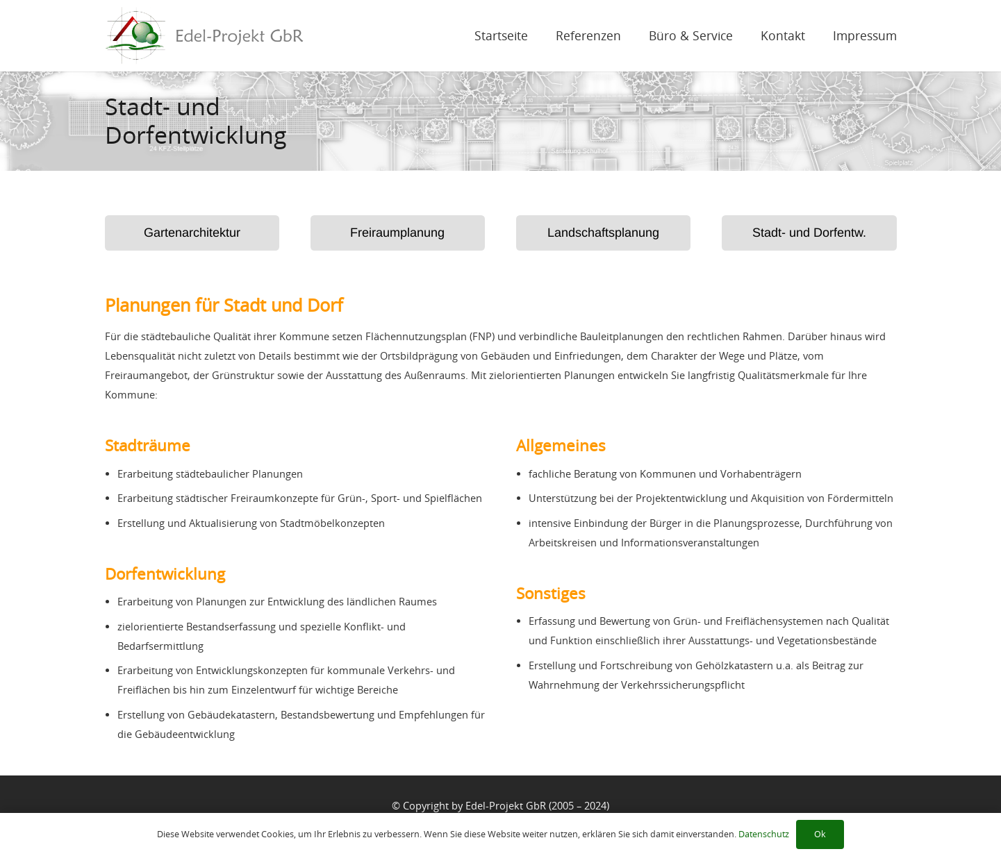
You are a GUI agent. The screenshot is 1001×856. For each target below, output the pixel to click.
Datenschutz (763, 834)
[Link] (204, 36)
